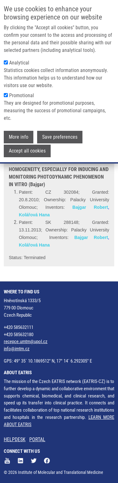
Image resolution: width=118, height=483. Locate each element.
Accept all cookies (27, 150)
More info (18, 136)
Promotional (21, 94)
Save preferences (59, 136)
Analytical (19, 62)
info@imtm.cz (17, 349)
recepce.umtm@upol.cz (26, 341)
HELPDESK (14, 439)
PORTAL (37, 439)
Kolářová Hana (34, 214)
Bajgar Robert (90, 207)
